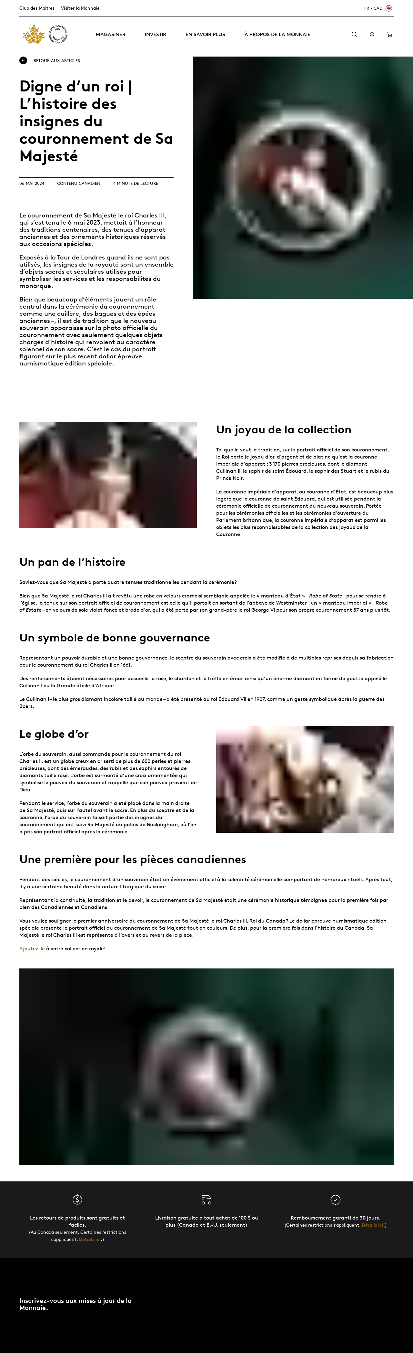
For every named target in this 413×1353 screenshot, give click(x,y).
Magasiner (111, 34)
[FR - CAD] (377, 8)
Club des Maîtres (37, 8)
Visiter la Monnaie (80, 8)
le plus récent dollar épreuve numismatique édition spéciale (80, 359)
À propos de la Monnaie (277, 34)
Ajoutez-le (32, 949)
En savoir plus (205, 34)
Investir (155, 34)
